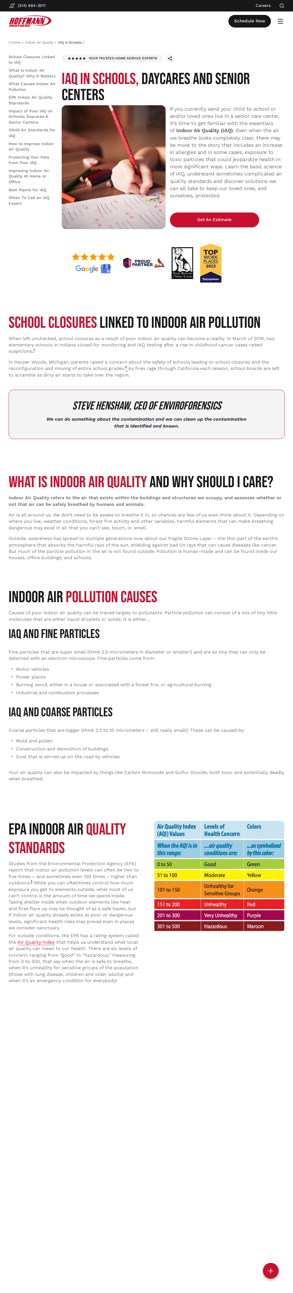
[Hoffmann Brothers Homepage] (30, 21)
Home (15, 42)
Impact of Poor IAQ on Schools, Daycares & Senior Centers (31, 116)
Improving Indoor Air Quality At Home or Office (29, 176)
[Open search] (282, 6)
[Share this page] (170, 58)
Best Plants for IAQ (27, 190)
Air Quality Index (36, 944)
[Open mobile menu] (280, 21)
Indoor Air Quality (39, 42)
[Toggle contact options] (271, 1271)
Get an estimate (197, 221)
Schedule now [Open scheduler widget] (251, 21)
